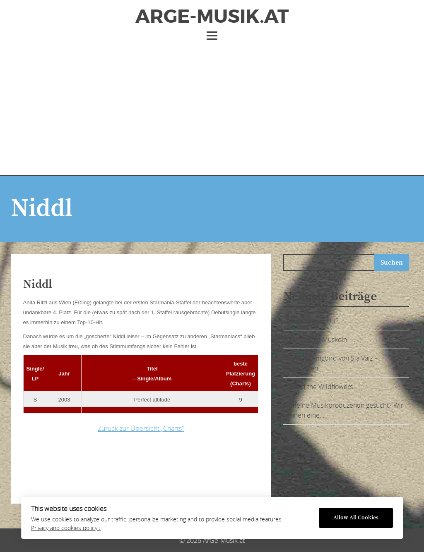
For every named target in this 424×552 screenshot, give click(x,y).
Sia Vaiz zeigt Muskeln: (316, 339)
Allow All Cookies (355, 517)
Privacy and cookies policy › (66, 528)
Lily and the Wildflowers (318, 386)
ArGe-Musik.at (212, 17)
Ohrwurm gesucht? (311, 320)
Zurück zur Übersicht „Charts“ (141, 428)
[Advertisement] (212, 104)
